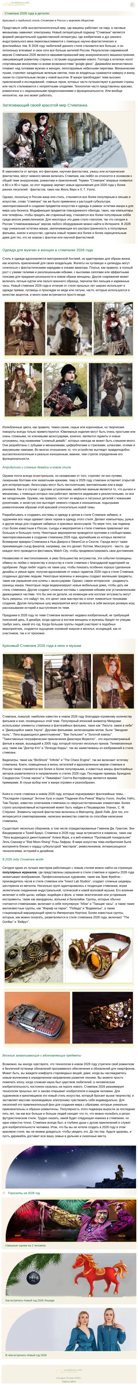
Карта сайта (69, 1381)
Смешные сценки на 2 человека (25, 1245)
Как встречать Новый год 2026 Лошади (29, 1300)
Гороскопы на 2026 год (24, 1193)
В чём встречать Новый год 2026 (26, 1355)
